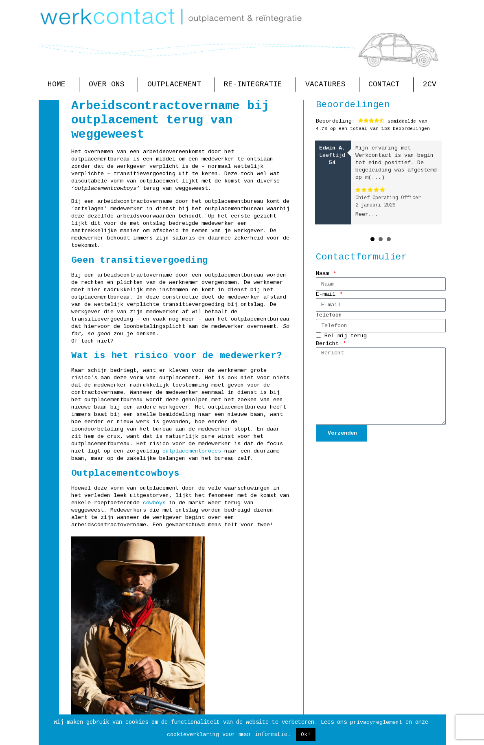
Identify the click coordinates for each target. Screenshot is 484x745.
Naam (324, 273)
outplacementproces (191, 451)
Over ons (109, 84)
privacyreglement (376, 722)
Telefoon (329, 315)
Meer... (366, 214)
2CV (429, 84)
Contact (386, 84)
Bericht (329, 344)
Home (59, 84)
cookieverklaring (193, 735)
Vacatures (327, 84)
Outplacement (176, 84)
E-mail (327, 294)
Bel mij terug (345, 336)
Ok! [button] (306, 735)
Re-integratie (255, 84)
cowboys (154, 503)
